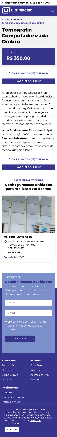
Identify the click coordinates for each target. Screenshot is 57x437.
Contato (7, 392)
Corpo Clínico (10, 375)
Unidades (7, 370)
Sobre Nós (8, 365)
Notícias (6, 379)
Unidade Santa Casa (18, 236)
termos (38, 321)
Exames (15, 19)
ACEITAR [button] (12, 429)
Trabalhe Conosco (13, 397)
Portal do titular (11, 401)
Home (5, 19)
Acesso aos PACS (40, 375)
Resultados (37, 370)
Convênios (36, 365)
